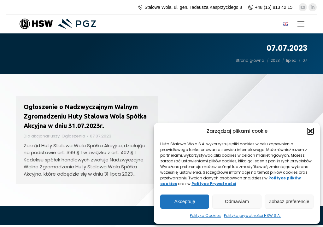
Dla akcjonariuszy (42, 136)
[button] (310, 131)
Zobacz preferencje (289, 201)
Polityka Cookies (205, 215)
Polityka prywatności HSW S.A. (252, 215)
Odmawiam (237, 201)
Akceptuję (184, 201)
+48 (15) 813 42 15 (270, 7)
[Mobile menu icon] (301, 24)
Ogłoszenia (73, 136)
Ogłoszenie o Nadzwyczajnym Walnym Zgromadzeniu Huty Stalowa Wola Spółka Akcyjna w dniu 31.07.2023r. (85, 116)
